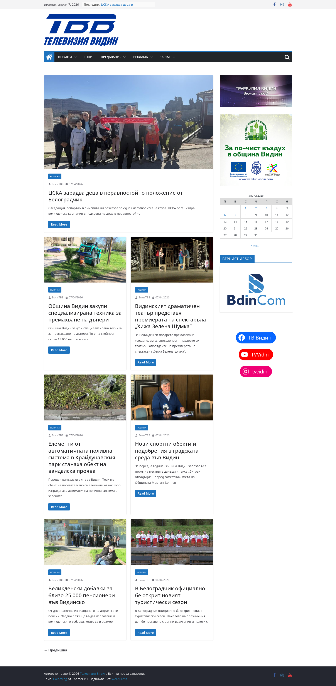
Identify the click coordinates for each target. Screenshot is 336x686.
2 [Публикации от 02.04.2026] (256, 208)
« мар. (255, 245)
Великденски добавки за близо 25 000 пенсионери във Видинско (81, 595)
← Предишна (55, 650)
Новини (65, 57)
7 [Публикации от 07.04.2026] (235, 215)
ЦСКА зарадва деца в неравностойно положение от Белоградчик (115, 196)
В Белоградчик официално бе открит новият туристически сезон (170, 595)
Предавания (111, 57)
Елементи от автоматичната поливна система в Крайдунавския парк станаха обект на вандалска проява (81, 457)
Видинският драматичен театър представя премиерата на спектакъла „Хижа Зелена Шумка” (170, 316)
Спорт (89, 57)
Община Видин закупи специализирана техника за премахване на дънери (85, 312)
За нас (165, 57)
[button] (74, 57)
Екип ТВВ (58, 184)
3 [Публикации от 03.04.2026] (266, 208)
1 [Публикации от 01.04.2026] (245, 208)
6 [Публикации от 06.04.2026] (225, 215)
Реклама (140, 57)
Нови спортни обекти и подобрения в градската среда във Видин (167, 450)
